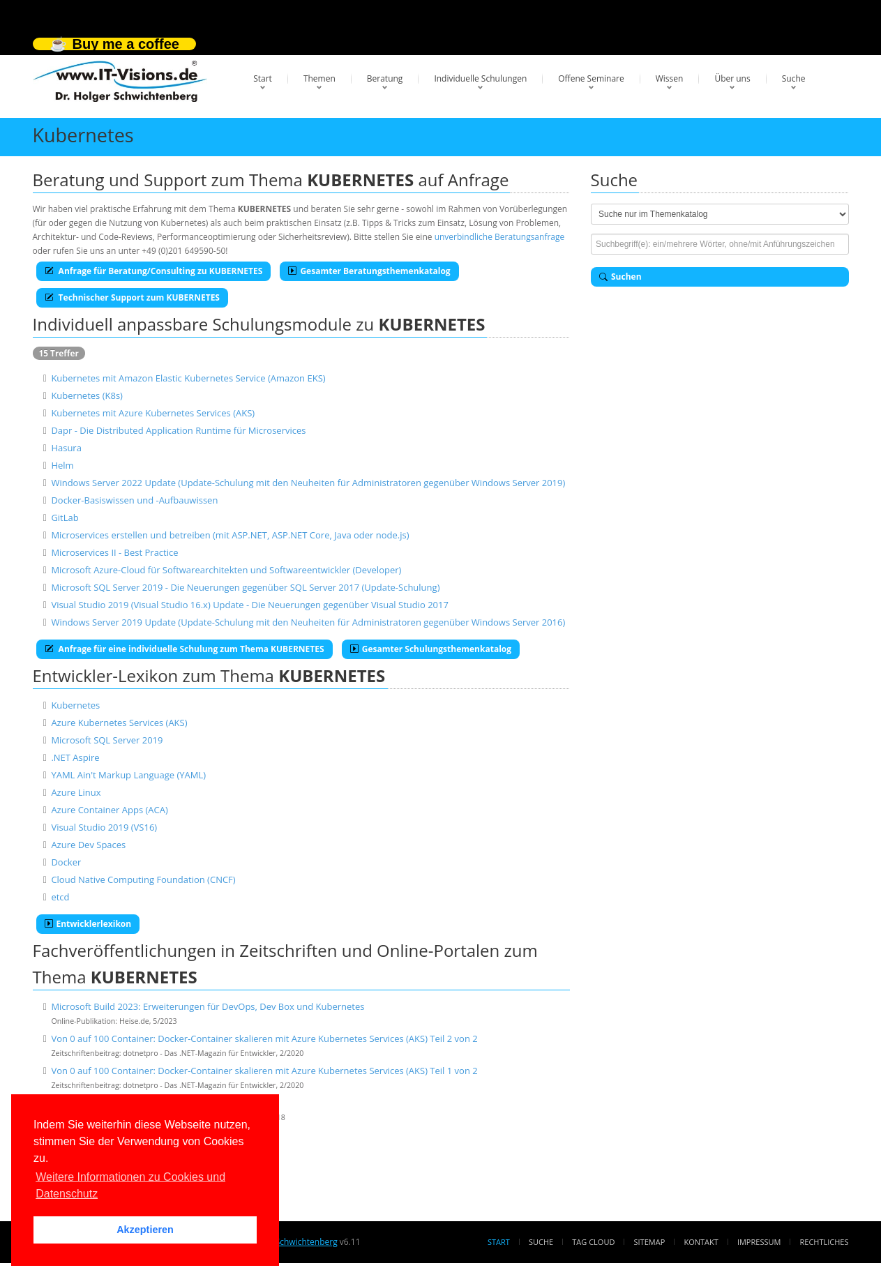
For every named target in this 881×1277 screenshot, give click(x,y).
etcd (60, 897)
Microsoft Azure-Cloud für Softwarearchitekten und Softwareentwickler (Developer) (226, 570)
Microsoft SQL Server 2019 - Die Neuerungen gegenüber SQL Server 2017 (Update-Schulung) (245, 587)
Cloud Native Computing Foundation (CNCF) (143, 879)
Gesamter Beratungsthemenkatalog (369, 271)
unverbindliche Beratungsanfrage (500, 237)
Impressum (759, 1242)
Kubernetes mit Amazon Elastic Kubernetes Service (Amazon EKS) (188, 378)
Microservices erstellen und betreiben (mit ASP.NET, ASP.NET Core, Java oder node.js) (230, 535)
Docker (66, 862)
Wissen (670, 78)
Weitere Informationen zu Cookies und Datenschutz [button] (130, 1185)
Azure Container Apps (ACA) (109, 809)
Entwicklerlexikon (88, 924)
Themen (319, 78)
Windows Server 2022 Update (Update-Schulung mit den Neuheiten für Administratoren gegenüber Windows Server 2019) (308, 482)
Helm (62, 465)
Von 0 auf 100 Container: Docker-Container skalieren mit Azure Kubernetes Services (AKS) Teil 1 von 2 (264, 1070)
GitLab (64, 517)
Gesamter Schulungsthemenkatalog (430, 649)
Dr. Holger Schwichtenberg (285, 1242)
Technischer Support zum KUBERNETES (132, 297)
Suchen (620, 276)
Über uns (732, 78)
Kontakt (701, 1242)
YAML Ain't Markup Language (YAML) (128, 775)
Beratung (385, 78)
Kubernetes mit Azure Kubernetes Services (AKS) (153, 413)
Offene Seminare (591, 78)
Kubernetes (75, 705)
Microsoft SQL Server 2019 (107, 740)
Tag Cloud (593, 1242)
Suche (794, 78)
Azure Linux (75, 792)
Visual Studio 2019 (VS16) (104, 827)
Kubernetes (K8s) (87, 395)
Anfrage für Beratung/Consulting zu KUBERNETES (154, 271)
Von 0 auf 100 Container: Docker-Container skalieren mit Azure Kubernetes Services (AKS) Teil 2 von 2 (264, 1038)
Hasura (66, 447)
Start (262, 78)
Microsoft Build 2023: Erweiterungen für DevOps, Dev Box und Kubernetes (207, 1006)
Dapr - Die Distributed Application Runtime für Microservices (178, 430)
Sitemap (649, 1242)
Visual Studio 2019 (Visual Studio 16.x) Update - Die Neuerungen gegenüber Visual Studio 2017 (250, 604)
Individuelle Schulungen (480, 78)
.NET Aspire (75, 757)
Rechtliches (824, 1242)
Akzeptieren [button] (145, 1229)
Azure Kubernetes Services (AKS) (119, 722)
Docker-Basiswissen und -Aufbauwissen (134, 500)
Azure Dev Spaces (88, 844)
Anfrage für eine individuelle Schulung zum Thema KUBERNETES (184, 649)
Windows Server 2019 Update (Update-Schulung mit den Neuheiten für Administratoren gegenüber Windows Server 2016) (308, 622)
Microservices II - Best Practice (114, 552)
